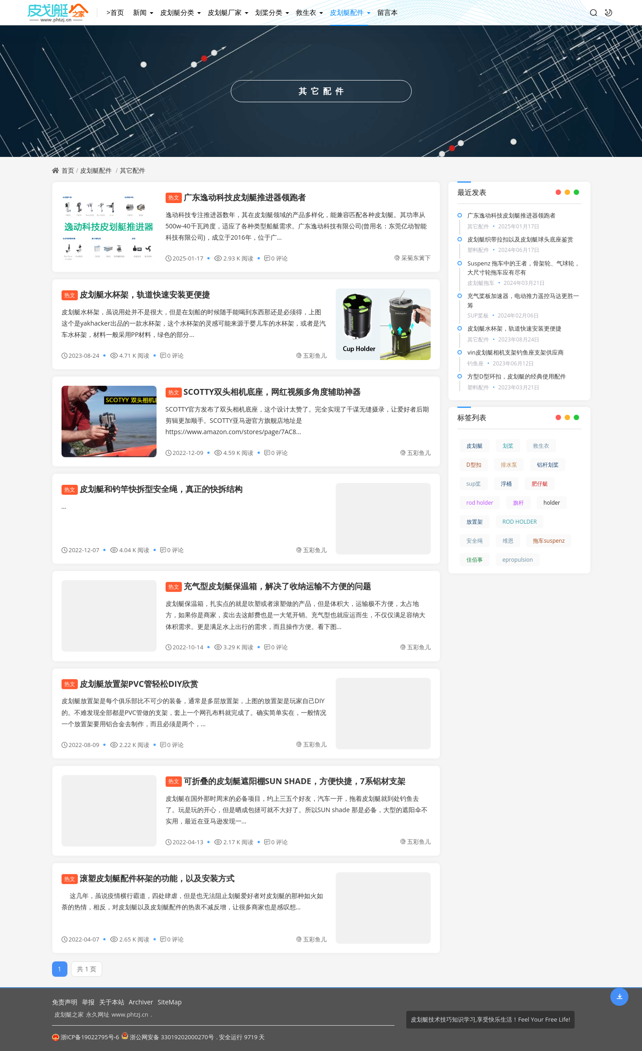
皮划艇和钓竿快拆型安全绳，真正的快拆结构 (152, 488)
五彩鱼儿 (311, 355)
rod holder (479, 503)
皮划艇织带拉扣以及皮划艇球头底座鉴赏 (520, 239)
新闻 (140, 12)
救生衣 (306, 12)
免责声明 (64, 1002)
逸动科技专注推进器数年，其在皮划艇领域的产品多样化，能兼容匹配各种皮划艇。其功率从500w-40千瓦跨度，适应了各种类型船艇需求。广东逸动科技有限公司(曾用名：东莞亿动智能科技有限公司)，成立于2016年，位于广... (296, 225)
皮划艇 (474, 446)
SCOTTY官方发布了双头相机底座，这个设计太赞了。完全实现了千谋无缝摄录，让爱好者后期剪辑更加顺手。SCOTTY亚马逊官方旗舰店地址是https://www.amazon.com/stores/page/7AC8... (297, 420)
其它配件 (132, 170)
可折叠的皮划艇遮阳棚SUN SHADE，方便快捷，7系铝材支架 (286, 775)
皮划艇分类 (177, 12)
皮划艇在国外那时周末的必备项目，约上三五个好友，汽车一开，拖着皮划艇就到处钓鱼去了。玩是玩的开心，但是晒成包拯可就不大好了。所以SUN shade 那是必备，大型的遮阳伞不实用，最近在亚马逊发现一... (297, 804)
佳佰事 (474, 559)
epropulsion (518, 559)
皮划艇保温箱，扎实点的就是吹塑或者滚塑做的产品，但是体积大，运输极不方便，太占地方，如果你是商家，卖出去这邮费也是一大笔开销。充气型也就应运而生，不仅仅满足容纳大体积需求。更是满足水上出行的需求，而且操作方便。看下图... (295, 609)
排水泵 (509, 465)
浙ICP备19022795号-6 (85, 1037)
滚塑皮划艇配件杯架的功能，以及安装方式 (148, 872)
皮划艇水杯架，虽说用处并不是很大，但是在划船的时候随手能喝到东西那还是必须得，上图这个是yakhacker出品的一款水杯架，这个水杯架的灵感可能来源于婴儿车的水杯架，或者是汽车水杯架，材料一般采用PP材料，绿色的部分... (194, 323)
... (64, 506)
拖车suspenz (549, 540)
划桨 (508, 446)
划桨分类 (268, 12)
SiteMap (169, 1002)
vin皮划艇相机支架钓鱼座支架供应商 (515, 352)
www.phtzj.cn (130, 1014)
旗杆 (518, 503)
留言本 (387, 12)
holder (551, 503)
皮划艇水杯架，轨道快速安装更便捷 (136, 294)
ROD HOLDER (520, 522)
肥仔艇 (540, 484)
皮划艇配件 (347, 12)
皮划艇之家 (69, 1014)
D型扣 (473, 465)
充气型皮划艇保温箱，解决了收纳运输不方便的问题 (268, 581)
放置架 (474, 522)
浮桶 (506, 484)
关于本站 (111, 1002)
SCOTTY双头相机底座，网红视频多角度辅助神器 (263, 391)
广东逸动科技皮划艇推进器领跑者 (236, 197)
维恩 (508, 540)
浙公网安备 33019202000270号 (167, 1036)
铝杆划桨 (548, 465)
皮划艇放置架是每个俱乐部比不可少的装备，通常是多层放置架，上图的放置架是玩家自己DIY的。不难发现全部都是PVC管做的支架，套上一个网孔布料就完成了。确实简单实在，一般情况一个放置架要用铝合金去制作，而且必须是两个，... (194, 707)
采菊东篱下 (412, 258)
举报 (88, 1002)
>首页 (115, 12)
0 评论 (276, 258)
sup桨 (473, 484)
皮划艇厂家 (225, 12)
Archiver (141, 1002)
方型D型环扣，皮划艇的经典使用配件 (516, 376)
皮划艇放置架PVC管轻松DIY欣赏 (130, 678)
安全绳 (474, 540)
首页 (68, 170)
